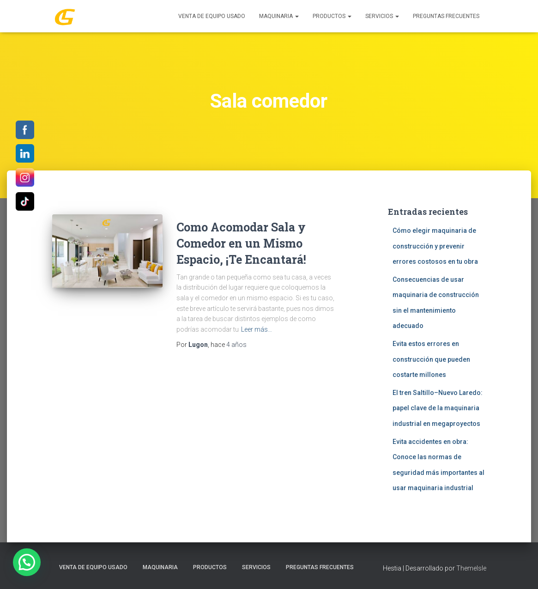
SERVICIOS (382, 16)
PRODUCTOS (332, 16)
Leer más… (256, 329)
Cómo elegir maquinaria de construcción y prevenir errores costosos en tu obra (435, 246)
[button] (27, 562)
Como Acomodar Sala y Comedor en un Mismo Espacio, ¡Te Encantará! (241, 243)
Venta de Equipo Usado (211, 16)
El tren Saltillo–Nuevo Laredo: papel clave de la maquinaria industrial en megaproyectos (438, 408)
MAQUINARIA (279, 16)
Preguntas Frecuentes (446, 16)
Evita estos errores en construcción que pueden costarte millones (431, 359)
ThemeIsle (471, 568)
